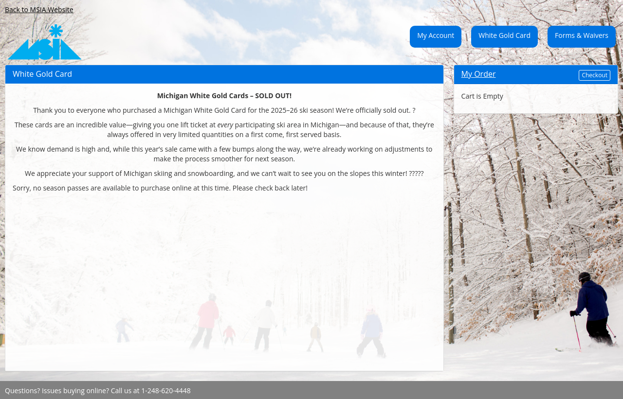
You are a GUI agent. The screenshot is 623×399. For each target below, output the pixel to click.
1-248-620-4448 (166, 390)
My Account (435, 35)
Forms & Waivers (581, 35)
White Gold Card (504, 35)
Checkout (594, 75)
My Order (478, 74)
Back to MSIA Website (39, 9)
